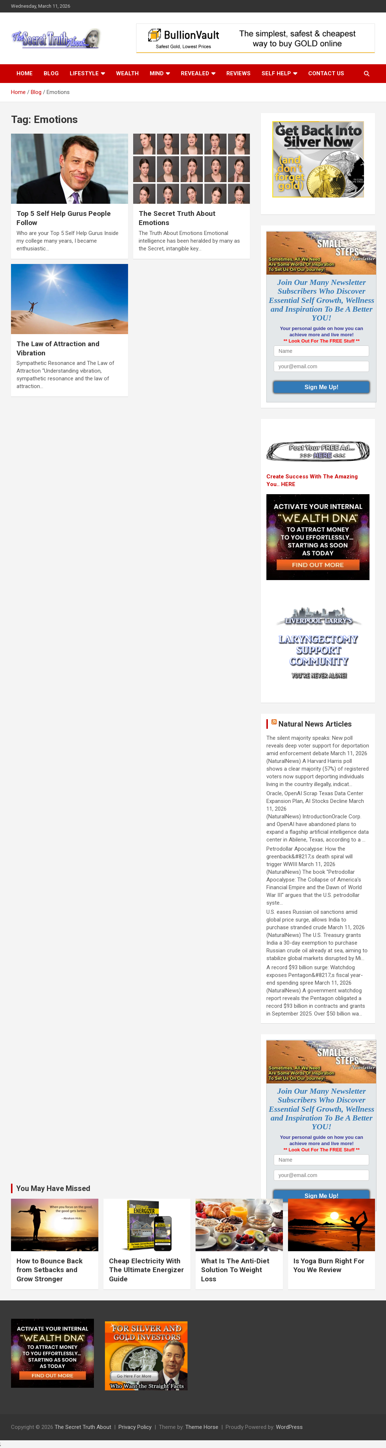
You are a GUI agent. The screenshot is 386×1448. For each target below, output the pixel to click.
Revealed (195, 73)
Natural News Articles (315, 724)
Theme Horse (201, 1427)
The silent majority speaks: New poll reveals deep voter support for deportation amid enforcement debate (317, 746)
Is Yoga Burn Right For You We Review (329, 1265)
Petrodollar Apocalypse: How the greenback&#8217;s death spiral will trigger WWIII (309, 857)
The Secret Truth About (83, 1427)
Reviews (238, 73)
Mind (157, 73)
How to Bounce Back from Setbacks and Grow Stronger (50, 1270)
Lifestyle (84, 73)
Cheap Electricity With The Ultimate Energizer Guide (146, 1270)
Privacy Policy (135, 1427)
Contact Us (326, 73)
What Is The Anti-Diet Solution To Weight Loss (235, 1270)
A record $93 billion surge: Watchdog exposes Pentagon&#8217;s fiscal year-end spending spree (314, 975)
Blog (51, 73)
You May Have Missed (53, 1188)
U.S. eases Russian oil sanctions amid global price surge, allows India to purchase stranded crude (311, 920)
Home (25, 73)
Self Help (276, 73)
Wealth (127, 73)
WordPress (289, 1427)
